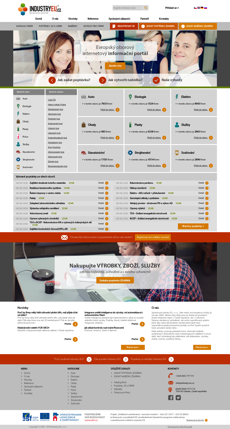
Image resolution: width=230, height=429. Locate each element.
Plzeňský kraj (54, 119)
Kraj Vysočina (54, 147)
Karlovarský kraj (55, 123)
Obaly (26, 121)
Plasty (25, 129)
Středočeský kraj (55, 109)
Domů (38, 19)
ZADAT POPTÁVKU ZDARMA (160, 26)
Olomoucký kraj (55, 157)
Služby (26, 144)
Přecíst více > (133, 347)
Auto (25, 99)
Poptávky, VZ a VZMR (50, 26)
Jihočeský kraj (54, 114)
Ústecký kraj (53, 128)
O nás (55, 19)
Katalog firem (24, 26)
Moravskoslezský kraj (57, 166)
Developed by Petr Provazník (180, 427)
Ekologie (27, 106)
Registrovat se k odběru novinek (153, 237)
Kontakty (164, 19)
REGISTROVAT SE (126, 26)
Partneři (144, 19)
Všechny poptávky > (193, 226)
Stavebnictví (29, 152)
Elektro (26, 114)
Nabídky (72, 26)
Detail (103, 183)
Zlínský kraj (53, 161)
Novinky (72, 19)
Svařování (28, 167)
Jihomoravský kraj (56, 152)
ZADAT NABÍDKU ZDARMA (199, 26)
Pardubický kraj (55, 142)
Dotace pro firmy (94, 26)
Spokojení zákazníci (119, 19)
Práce (25, 137)
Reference (93, 19)
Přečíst (71, 324)
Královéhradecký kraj (57, 138)
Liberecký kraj (54, 133)
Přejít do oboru (110, 110)
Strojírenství (28, 160)
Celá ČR (52, 100)
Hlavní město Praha (57, 104)
